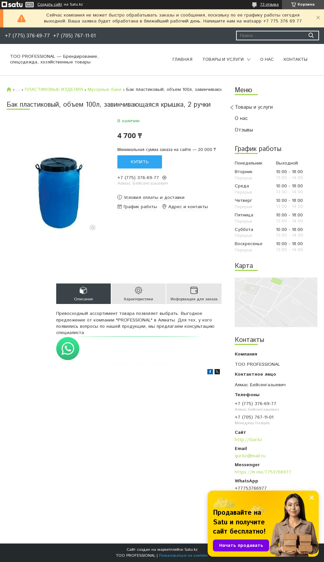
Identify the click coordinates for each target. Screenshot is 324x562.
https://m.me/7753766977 (263, 472)
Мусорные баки (104, 89)
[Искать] (311, 35)
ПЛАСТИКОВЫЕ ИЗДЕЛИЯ (54, 89)
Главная (182, 59)
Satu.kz (191, 549)
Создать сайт (49, 4)
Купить (140, 162)
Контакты (295, 59)
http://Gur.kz (248, 439)
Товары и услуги (223, 59)
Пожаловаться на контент (183, 555)
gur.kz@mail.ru (250, 456)
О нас (267, 59)
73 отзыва (269, 4)
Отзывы (244, 130)
